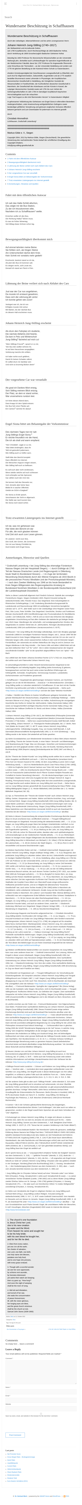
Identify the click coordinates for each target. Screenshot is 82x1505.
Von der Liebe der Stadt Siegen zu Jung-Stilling (62, 1329)
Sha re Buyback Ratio (14, 1472)
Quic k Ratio (11, 1460)
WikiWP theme (45, 1496)
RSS (67, 1496)
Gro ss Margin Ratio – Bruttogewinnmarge (21, 1457)
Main (14, 1319)
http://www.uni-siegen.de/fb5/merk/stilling (23, 691)
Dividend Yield (12, 1478)
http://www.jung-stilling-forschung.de (28, 1062)
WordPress (56, 1496)
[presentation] (22, 1425)
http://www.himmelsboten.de (18, 1210)
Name (8, 1387)
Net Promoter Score (13, 1454)
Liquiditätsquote (12, 1463)
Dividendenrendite (13, 1475)
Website (8, 1404)
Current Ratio (11, 1466)
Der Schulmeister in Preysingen (15, 1329)
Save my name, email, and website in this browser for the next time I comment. (32, 1416)
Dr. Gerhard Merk (21, 1496)
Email (8, 1396)
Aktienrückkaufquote (14, 1469)
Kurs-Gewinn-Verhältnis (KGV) (17, 1481)
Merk (12, 1316)
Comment (9, 1358)
